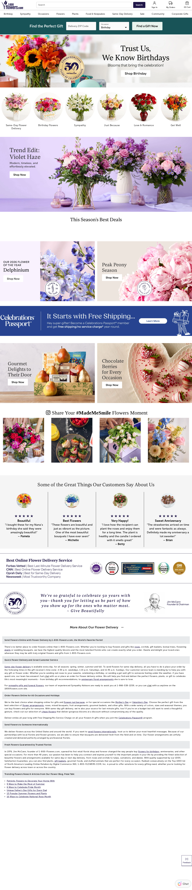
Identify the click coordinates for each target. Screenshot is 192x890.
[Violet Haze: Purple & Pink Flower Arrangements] (20, 174)
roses (137, 647)
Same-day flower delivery (17, 667)
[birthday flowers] (48, 110)
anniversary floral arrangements (97, 679)
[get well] (175, 110)
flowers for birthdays (148, 751)
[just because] (112, 110)
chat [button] (47, 676)
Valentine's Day (140, 702)
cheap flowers (49, 712)
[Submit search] (139, 5)
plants (7, 650)
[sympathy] (80, 110)
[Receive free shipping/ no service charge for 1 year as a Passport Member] (96, 321)
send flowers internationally (102, 732)
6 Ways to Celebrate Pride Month (24, 787)
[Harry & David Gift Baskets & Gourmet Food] (18, 382)
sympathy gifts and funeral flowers (26, 685)
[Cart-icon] (187, 5)
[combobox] (84, 5)
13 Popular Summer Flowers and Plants (27, 793)
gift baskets (60, 761)
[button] (8, 14)
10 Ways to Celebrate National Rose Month (29, 797)
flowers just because (74, 702)
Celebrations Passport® (130, 718)
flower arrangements (33, 705)
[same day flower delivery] (16, 112)
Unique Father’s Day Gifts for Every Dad (27, 790)
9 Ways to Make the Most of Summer (26, 784)
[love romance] (144, 110)
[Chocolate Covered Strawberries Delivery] (112, 385)
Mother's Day (122, 702)
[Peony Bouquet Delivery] (112, 277)
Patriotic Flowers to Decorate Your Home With (31, 781)
